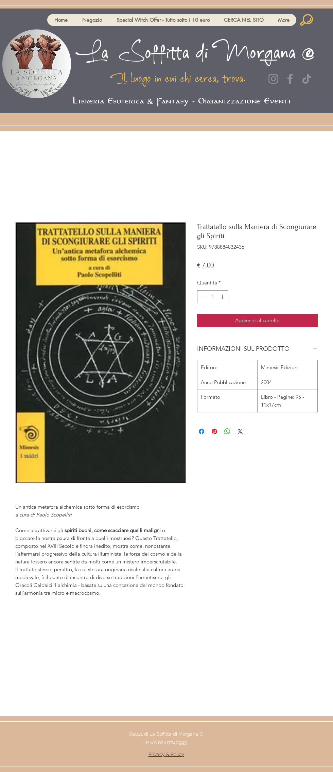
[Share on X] (240, 431)
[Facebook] (290, 78)
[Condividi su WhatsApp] (227, 431)
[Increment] (223, 297)
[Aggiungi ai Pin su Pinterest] (214, 431)
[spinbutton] (212, 297)
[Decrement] (202, 297)
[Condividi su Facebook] (201, 431)
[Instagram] (273, 78)
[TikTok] (306, 78)
